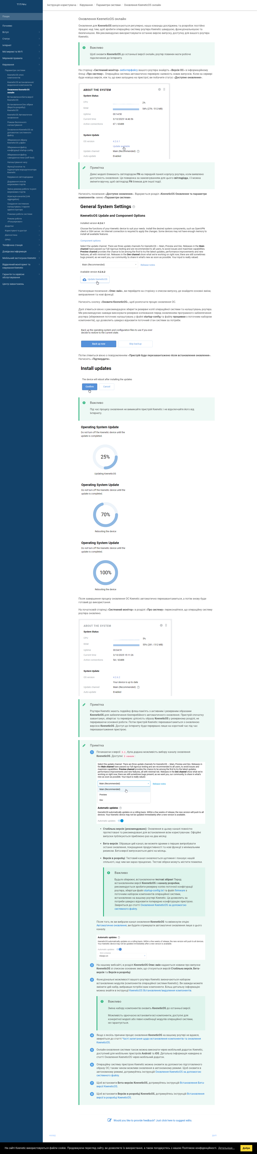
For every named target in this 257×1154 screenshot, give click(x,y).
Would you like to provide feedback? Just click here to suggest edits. (150, 1120)
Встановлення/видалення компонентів (160, 990)
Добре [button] (246, 1148)
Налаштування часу (17, 162)
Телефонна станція (21, 245)
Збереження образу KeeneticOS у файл (17, 141)
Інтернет (21, 45)
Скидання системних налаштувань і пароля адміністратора (18, 206)
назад (52, 1135)
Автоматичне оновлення (112, 925)
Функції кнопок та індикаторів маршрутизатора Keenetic (21, 169)
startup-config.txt (154, 890)
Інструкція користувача (61, 5)
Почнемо (7, 25)
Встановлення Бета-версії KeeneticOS (20, 98)
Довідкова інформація (21, 251)
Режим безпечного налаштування (16, 123)
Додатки (22, 226)
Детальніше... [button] (226, 1148)
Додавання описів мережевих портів (16, 183)
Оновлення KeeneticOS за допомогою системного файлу (20, 132)
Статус (21, 38)
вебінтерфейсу (129, 70)
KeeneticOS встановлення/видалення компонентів (20, 83)
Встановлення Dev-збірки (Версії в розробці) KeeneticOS (20, 107)
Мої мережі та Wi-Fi (21, 51)
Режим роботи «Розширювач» (14, 220)
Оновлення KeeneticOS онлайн (18, 91)
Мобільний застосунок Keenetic (21, 258)
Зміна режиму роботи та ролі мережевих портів (21, 190)
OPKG (22, 240)
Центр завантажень (13, 284)
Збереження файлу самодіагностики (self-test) (20, 156)
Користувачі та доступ (22, 231)
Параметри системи (22, 70)
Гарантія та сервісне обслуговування (21, 275)
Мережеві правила (21, 58)
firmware (180, 890)
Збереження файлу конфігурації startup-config (20, 148)
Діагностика (22, 235)
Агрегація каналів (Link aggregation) (18, 198)
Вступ (21, 32)
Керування (21, 64)
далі (214, 1135)
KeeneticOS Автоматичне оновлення (19, 116)
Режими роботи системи (19, 214)
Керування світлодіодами (20, 177)
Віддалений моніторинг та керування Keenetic (21, 266)
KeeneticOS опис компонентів (15, 76)
